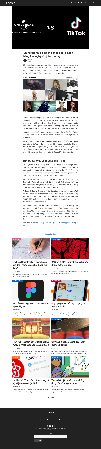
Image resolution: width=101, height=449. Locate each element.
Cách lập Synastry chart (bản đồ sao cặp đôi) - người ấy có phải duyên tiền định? (30, 265)
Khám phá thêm (50, 234)
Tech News (56, 281)
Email (50, 433)
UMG (72, 229)
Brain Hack (56, 239)
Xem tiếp (50, 397)
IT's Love (16, 239)
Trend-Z (16, 357)
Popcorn (16, 319)
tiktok (76, 229)
